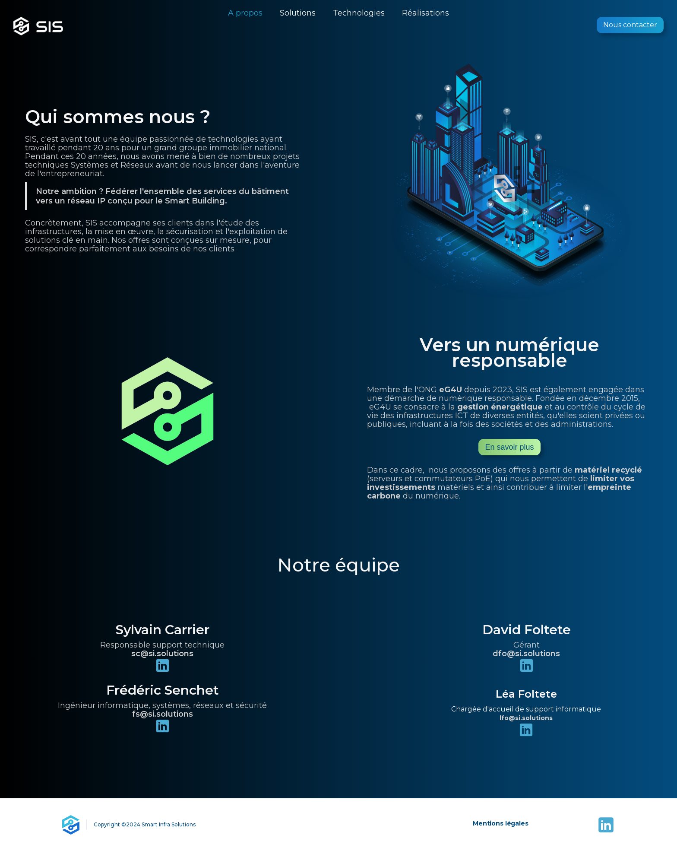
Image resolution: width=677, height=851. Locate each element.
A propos (245, 13)
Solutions (298, 13)
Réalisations (425, 13)
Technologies (359, 13)
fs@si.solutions (162, 714)
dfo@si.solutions (526, 653)
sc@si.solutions (162, 653)
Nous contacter (630, 25)
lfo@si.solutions (526, 718)
